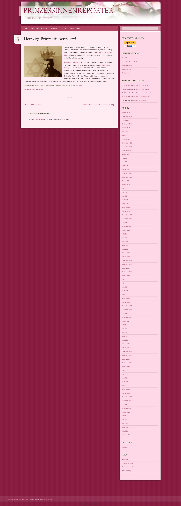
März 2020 (125, 203)
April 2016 (125, 382)
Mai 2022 (125, 131)
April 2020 (125, 200)
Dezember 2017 (127, 306)
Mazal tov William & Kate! (32, 105)
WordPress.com (48, 499)
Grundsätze (54, 28)
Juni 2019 (125, 238)
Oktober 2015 (126, 404)
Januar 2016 (126, 393)
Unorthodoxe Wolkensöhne (144, 93)
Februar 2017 (126, 344)
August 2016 (126, 366)
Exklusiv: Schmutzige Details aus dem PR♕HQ (99, 105)
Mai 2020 (125, 196)
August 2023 (126, 112)
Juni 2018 (125, 283)
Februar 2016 (126, 389)
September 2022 (127, 124)
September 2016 (127, 363)
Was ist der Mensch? (142, 96)
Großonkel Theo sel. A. (72, 62)
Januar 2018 (126, 302)
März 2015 (125, 431)
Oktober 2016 (126, 359)
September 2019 (127, 226)
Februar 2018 (126, 298)
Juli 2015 (124, 416)
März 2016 (125, 385)
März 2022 (125, 135)
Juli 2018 (124, 279)
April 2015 (125, 427)
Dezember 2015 (127, 397)
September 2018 (127, 272)
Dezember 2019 (127, 215)
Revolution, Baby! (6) (139, 100)
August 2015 (126, 412)
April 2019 (125, 245)
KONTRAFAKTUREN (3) (129, 61)
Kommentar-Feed (127, 467)
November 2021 (127, 147)
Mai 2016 (125, 378)
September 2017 (127, 317)
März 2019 (125, 249)
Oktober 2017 (126, 313)
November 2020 (127, 177)
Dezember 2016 (127, 351)
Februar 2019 (126, 253)
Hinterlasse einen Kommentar (34, 89)
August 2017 (126, 321)
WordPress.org (126, 470)
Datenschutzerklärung (39, 28)
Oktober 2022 (126, 120)
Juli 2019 (124, 234)
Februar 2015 (126, 435)
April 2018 (125, 291)
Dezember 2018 (127, 260)
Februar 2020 (126, 207)
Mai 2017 (125, 332)
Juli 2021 (124, 158)
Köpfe (64, 28)
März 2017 (125, 340)
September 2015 (127, 408)
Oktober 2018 (126, 268)
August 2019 (126, 230)
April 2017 (125, 336)
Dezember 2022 (127, 116)
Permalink (79, 85)
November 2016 (127, 355)
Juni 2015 (125, 419)
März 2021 (125, 165)
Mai (18, 38)
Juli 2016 (124, 370)
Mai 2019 (125, 241)
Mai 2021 (125, 162)
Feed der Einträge (127, 463)
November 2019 (127, 219)
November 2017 (127, 309)
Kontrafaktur (125, 73)
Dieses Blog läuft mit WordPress (18, 499)
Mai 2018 (125, 287)
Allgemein (125, 447)
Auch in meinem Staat (142, 85)
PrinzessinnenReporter (68, 11)
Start (25, 28)
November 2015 (127, 400)
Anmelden (125, 459)
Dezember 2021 (127, 143)
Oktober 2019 (126, 222)
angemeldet (39, 119)
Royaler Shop (75, 28)
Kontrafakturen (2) (127, 65)
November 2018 (127, 264)
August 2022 (126, 128)
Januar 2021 (126, 169)
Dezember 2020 (127, 173)
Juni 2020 (125, 192)
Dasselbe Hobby (127, 69)
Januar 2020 (126, 211)
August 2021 (126, 154)
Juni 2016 (125, 374)
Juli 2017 (124, 325)
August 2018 (126, 275)
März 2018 (125, 294)
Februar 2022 (126, 139)
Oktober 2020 (126, 181)
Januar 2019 (126, 256)
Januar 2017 (126, 347)
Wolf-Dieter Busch (127, 85)
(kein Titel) (125, 58)
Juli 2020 (124, 188)
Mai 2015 (125, 423)
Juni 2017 (125, 329)
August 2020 (126, 184)
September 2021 (127, 150)
